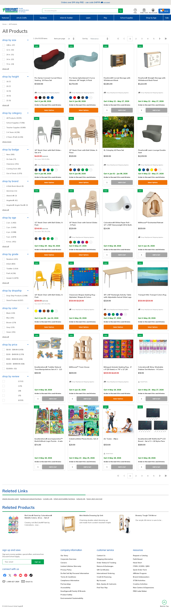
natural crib (80, 499)
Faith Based (137, 559)
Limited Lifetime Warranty (71, 566)
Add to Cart (122, 110)
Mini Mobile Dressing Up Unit (91, 515)
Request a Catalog (140, 555)
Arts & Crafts (22, 18)
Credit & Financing (104, 577)
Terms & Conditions (68, 577)
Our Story (64, 555)
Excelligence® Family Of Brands (73, 591)
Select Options (49, 110)
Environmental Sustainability (72, 598)
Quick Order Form (140, 570)
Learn (88, 18)
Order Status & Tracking (106, 563)
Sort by (85, 39)
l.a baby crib (47, 499)
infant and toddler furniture (64, 499)
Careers (64, 563)
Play (105, 18)
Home (4, 24)
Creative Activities (140, 584)
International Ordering (105, 573)
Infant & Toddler (66, 18)
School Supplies (126, 18)
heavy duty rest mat (94, 499)
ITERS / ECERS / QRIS (141, 566)
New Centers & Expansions (143, 588)
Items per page (59, 39)
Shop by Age (151, 18)
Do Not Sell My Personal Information (75, 573)
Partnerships (66, 584)
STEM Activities (139, 580)
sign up (38, 562)
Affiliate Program (140, 573)
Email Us (29, 582)
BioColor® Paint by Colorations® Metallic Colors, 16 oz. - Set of (38, 516)
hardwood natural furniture (31, 499)
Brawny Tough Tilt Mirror (146, 515)
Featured (5, 18)
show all (5, 69)
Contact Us (101, 555)
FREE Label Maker (140, 591)
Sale (167, 18)
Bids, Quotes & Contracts (106, 584)
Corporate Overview (68, 559)
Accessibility (65, 588)
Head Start (137, 563)
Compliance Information (70, 580)
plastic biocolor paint (10, 499)
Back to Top (164, 603)
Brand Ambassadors (141, 577)
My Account (101, 580)
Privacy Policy (66, 570)
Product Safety (66, 595)
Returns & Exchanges (105, 566)
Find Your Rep (102, 588)
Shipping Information (105, 559)
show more (6, 142)
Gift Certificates (103, 570)
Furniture (43, 18)
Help (135, 11)
